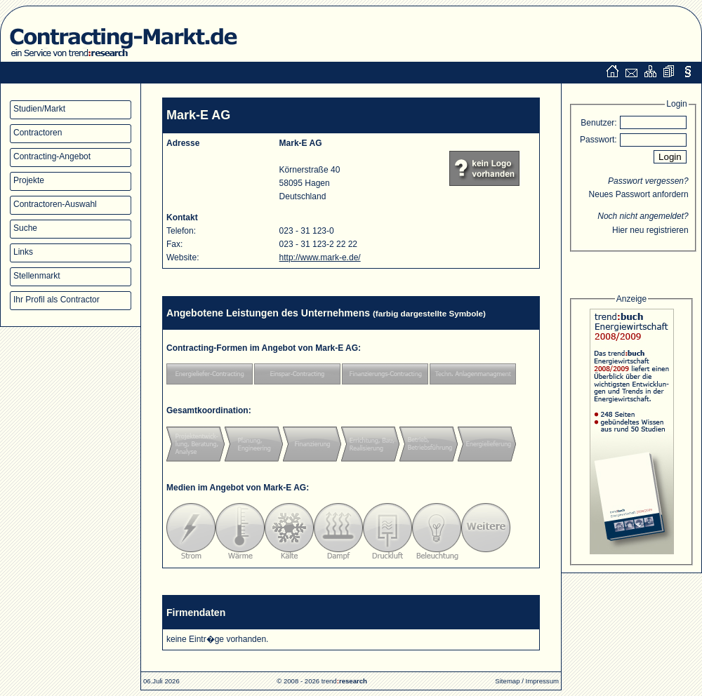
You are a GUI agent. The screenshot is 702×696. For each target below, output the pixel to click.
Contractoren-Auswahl (55, 204)
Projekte (28, 180)
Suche (25, 228)
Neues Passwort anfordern (639, 194)
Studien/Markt (39, 109)
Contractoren (37, 133)
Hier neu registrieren (650, 230)
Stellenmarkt (36, 276)
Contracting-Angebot (52, 156)
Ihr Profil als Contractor (56, 299)
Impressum (542, 681)
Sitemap (507, 681)
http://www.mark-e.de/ (320, 257)
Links (23, 252)
